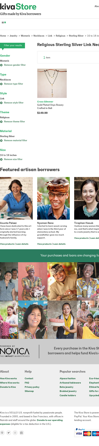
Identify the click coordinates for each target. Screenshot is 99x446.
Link (2, 99)
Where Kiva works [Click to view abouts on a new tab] (9, 383)
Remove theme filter (12, 122)
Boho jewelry (66, 387)
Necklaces (5, 80)
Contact (29, 378)
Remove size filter (11, 159)
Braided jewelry (68, 391)
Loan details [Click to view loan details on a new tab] (22, 244)
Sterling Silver (7, 136)
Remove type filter (11, 84)
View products (7, 244)
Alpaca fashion (67, 378)
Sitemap (29, 391)
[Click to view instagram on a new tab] (16, 433)
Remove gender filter (13, 65)
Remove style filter (12, 103)
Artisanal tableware (70, 383)
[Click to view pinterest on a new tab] (3, 433)
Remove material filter (13, 140)
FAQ (27, 383)
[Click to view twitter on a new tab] (9, 433)
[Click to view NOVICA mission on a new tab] (14, 351)
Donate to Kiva (8, 387)
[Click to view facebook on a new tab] (22, 433)
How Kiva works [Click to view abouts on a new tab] (8, 378)
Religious (5, 117)
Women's (4, 61)
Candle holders (68, 395)
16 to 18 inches (8, 155)
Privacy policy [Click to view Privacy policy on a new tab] (32, 387)
